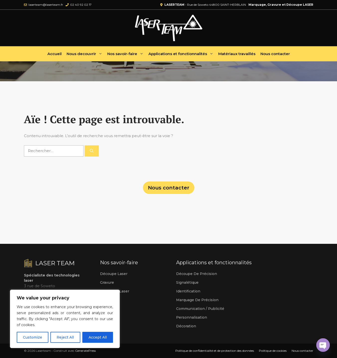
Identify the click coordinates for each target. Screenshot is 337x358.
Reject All (65, 337)
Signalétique (187, 282)
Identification (188, 291)
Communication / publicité (200, 308)
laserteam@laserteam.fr (45, 4)
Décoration (186, 326)
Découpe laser (113, 273)
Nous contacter (275, 53)
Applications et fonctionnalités (182, 53)
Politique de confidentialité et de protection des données (214, 351)
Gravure (107, 282)
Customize (32, 337)
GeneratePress (85, 351)
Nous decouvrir (86, 53)
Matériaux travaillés (236, 53)
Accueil (54, 53)
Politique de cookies (273, 351)
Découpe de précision (196, 273)
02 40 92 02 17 (81, 4)
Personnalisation (191, 317)
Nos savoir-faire (126, 53)
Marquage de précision (197, 300)
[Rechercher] (92, 151)
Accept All (98, 337)
